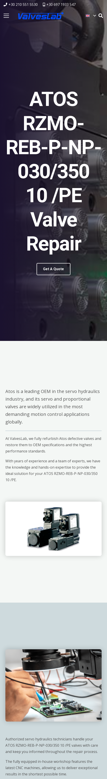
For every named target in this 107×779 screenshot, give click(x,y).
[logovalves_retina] (41, 15)
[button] (90, 15)
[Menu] (6, 15)
